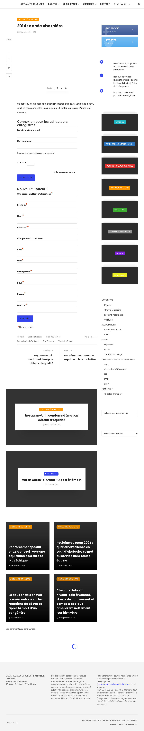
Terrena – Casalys (113, 354)
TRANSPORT (107, 389)
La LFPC (52, 4)
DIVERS (105, 339)
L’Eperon (108, 305)
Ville (20, 249)
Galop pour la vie (112, 329)
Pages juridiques (111, 721)
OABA (107, 334)
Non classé (51, 474)
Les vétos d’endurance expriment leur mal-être (80, 357)
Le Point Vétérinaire (113, 314)
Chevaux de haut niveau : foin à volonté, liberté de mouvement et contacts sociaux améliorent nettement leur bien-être (75, 601)
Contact (105, 4)
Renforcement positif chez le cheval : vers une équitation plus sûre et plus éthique (27, 553)
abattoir (20, 337)
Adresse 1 (23, 227)
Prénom (22, 205)
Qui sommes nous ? (91, 721)
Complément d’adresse (30, 238)
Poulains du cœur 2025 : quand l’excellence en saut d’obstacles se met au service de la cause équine (75, 551)
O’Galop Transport (113, 394)
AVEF (106, 364)
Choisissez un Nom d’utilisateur (35, 194)
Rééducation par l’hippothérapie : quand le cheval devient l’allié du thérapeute (125, 81)
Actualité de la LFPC (32, 4)
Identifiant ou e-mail (28, 130)
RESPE (107, 349)
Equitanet (109, 344)
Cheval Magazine (112, 310)
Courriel (22, 305)
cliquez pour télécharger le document (114, 684)
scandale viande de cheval (28, 341)
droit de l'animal (53, 337)
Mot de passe (24, 141)
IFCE (106, 379)
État (20, 260)
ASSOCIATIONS (109, 324)
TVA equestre (48, 341)
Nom (20, 216)
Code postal (24, 271)
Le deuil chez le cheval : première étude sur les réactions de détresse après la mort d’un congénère (26, 604)
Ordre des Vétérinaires (115, 369)
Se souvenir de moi (66, 172)
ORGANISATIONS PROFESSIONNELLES (118, 359)
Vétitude (108, 319)
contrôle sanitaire (35, 337)
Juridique (88, 4)
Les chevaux (70, 4)
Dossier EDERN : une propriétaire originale (124, 94)
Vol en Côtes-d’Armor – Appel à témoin (51, 480)
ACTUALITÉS (107, 300)
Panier (134, 721)
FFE (105, 374)
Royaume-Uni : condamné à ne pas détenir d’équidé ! (40, 359)
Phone (21, 294)
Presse (125, 721)
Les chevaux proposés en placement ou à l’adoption (125, 66)
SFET (106, 384)
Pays (20, 282)
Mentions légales (128, 724)
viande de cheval (65, 341)
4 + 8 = (22, 162)
